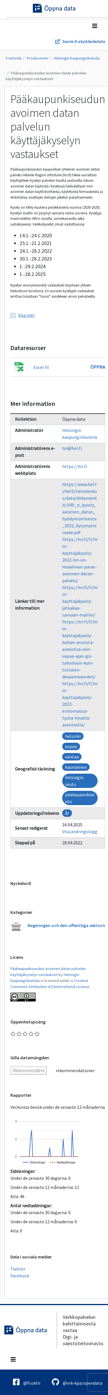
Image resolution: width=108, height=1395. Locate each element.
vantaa (72, 757)
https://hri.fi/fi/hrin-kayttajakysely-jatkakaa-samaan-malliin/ (80, 601)
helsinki (73, 736)
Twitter (17, 1269)
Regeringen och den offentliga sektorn (66, 925)
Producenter (38, 58)
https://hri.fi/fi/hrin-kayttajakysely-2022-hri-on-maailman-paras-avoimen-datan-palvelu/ (80, 559)
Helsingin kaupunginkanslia (77, 58)
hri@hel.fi (72, 448)
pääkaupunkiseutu (79, 798)
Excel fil (41, 367)
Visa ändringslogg (79, 831)
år (67, 813)
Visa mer (23, 315)
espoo (71, 746)
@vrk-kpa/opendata (77, 1382)
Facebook (19, 1276)
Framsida (14, 58)
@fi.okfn (26, 1382)
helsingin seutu (74, 780)
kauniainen (76, 767)
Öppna (97, 367)
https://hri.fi (74, 466)
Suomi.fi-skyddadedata (83, 41)
